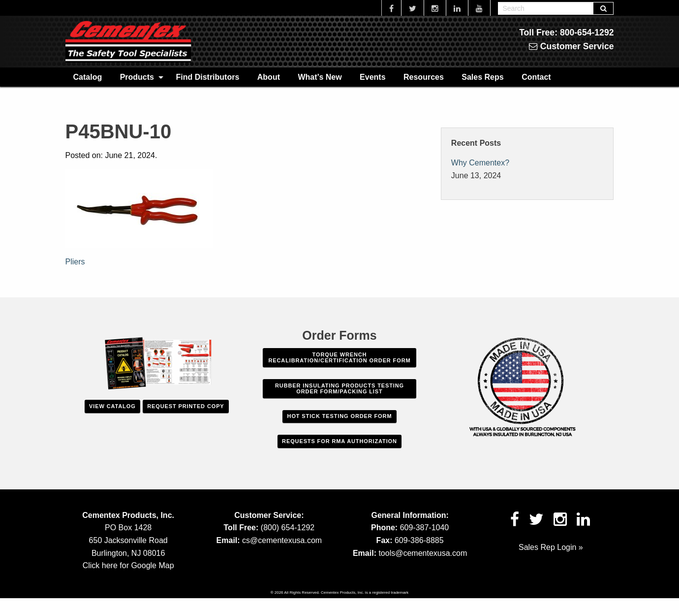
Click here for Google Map (128, 565)
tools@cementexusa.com (422, 553)
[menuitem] (87, 76)
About (268, 77)
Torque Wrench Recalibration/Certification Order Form (339, 357)
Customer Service (571, 46)
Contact (536, 77)
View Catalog (112, 406)
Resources (423, 77)
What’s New (319, 77)
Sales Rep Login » (551, 547)
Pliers (75, 261)
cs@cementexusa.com (282, 540)
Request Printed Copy (185, 406)
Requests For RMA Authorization (339, 441)
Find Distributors (207, 77)
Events (372, 77)
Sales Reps (482, 77)
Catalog (87, 77)
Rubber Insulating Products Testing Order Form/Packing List (339, 388)
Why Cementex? (480, 163)
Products (137, 77)
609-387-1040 (424, 527)
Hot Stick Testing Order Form (339, 416)
